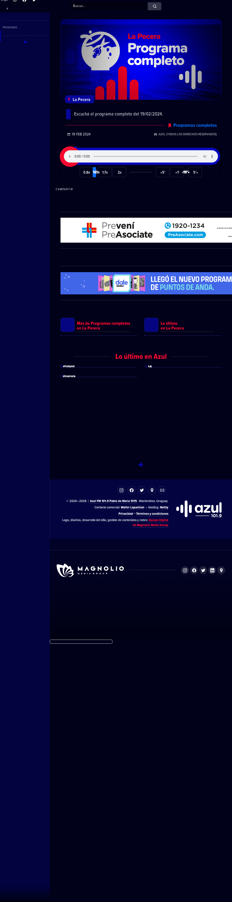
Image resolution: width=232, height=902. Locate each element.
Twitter (142, 748)
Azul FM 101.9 (99, 758)
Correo (162, 748)
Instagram (121, 748)
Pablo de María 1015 (123, 758)
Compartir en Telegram (107, 200)
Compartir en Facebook (128, 200)
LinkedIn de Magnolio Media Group (212, 828)
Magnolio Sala (162, 855)
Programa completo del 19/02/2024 (118, 111)
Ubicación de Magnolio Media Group (221, 828)
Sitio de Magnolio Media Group (91, 828)
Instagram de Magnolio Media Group (185, 828)
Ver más (99, 438)
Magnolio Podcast (184, 855)
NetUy (164, 765)
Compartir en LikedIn (172, 200)
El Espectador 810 (116, 855)
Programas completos (195, 135)
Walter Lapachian (132, 765)
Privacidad (125, 771)
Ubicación (152, 748)
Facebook (131, 748)
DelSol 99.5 (96, 855)
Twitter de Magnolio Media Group (203, 828)
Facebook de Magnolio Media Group (194, 828)
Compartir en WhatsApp (85, 200)
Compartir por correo (193, 200)
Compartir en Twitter (150, 200)
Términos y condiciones (152, 771)
